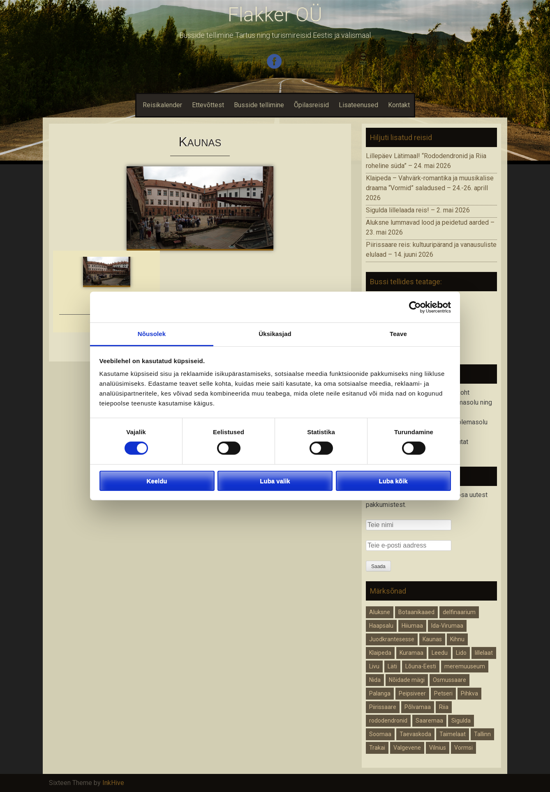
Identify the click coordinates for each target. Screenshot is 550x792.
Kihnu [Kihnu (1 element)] (457, 639)
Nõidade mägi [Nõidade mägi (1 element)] (407, 680)
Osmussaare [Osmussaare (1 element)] (449, 680)
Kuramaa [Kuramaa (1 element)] (411, 652)
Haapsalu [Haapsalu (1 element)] (381, 625)
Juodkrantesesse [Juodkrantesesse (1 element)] (391, 639)
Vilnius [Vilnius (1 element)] (437, 747)
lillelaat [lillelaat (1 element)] (484, 652)
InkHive (113, 783)
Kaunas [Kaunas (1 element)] (432, 639)
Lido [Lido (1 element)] (461, 652)
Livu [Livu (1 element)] (374, 666)
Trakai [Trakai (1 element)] (377, 747)
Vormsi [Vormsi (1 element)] (463, 747)
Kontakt (399, 105)
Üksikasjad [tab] (275, 333)
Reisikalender (161, 105)
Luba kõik (393, 480)
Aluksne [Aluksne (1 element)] (379, 612)
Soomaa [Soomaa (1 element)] (380, 734)
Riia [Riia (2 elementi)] (443, 707)
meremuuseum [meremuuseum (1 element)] (464, 666)
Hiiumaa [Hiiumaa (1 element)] (412, 625)
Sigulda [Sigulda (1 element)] (461, 720)
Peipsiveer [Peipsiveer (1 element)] (412, 693)
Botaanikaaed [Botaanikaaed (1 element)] (416, 612)
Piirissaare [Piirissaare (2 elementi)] (382, 707)
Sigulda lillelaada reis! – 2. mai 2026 (418, 210)
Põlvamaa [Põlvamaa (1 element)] (417, 707)
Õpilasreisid (311, 105)
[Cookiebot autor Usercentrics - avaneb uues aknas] (415, 307)
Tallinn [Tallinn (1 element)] (482, 734)
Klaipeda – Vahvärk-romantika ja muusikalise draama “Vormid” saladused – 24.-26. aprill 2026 (430, 188)
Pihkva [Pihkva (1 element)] (469, 693)
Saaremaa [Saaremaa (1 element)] (429, 720)
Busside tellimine (259, 105)
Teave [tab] (398, 333)
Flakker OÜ (275, 14)
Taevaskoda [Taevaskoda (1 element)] (415, 734)
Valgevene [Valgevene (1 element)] (407, 747)
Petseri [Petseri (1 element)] (443, 693)
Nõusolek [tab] (152, 333)
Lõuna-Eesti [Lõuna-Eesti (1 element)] (420, 666)
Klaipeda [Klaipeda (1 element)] (380, 652)
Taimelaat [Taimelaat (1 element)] (452, 734)
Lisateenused (358, 105)
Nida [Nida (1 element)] (375, 680)
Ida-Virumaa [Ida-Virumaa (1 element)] (447, 625)
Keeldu (156, 480)
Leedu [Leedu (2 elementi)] (440, 652)
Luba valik (275, 480)
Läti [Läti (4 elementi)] (392, 666)
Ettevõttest (208, 105)
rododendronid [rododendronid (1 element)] (388, 720)
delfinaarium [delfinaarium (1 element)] (459, 612)
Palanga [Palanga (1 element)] (380, 693)
